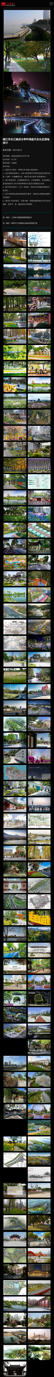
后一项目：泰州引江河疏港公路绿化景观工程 (20, 223)
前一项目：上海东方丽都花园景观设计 (17, 217)
